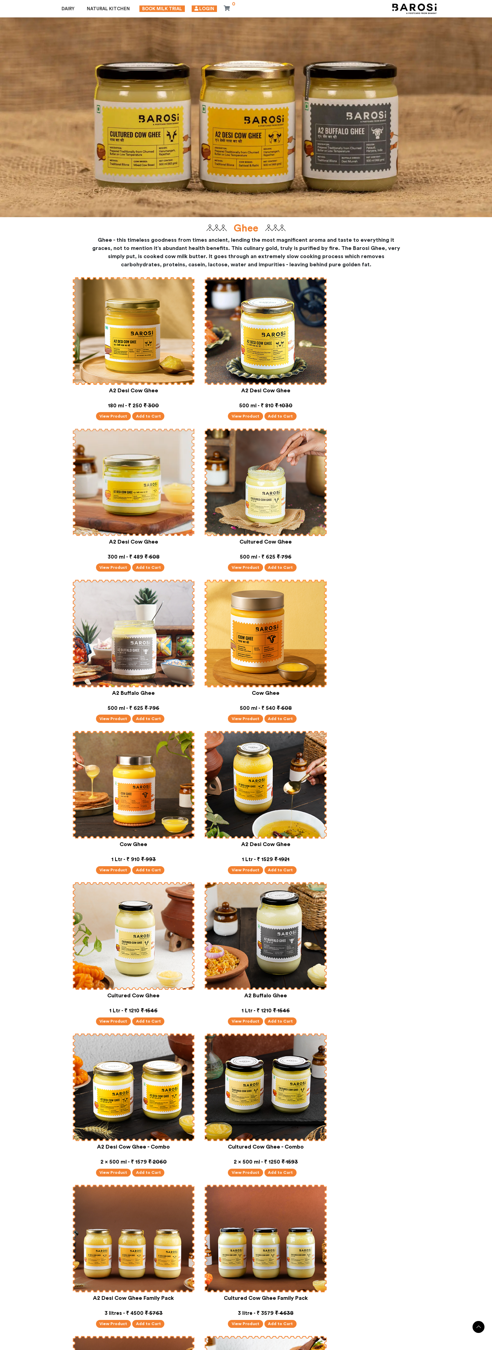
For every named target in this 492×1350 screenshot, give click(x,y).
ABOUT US (169, 1288)
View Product (106, 407)
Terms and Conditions (272, 1344)
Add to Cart (143, 407)
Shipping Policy (354, 1344)
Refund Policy (317, 1344)
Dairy (69, 9)
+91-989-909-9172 (89, 1310)
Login (205, 9)
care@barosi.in (85, 1324)
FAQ (304, 1288)
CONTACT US (346, 1288)
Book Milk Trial (163, 9)
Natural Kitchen (109, 9)
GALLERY (267, 1288)
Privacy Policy (228, 1344)
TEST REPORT (219, 1288)
